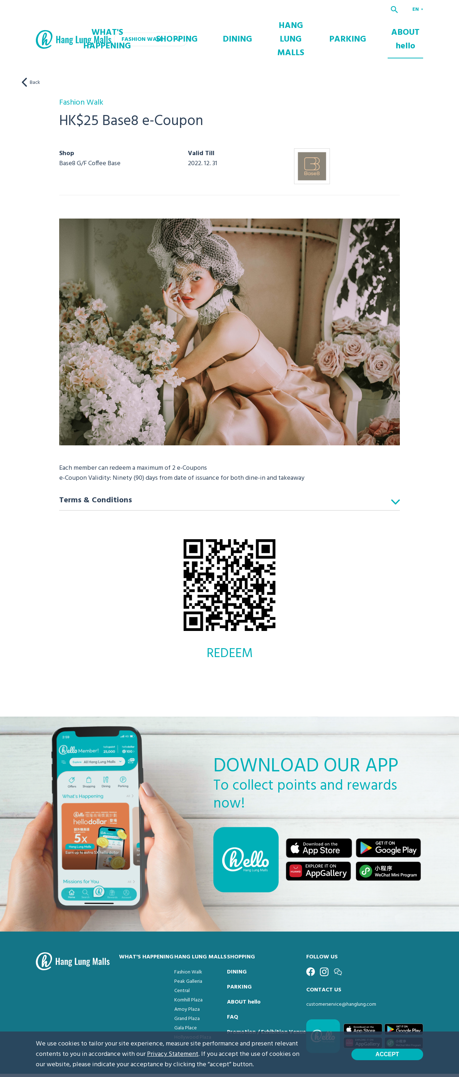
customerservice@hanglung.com (341, 984)
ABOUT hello (413, 29)
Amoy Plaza (187, 989)
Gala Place (185, 1008)
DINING (297, 29)
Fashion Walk (188, 952)
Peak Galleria (188, 961)
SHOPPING (255, 29)
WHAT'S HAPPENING (207, 29)
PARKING (373, 29)
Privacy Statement (172, 1054)
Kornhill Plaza (188, 980)
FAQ (232, 997)
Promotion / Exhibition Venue (266, 1012)
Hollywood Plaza (192, 1017)
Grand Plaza (187, 999)
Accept (387, 1054)
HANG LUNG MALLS (334, 29)
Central (182, 971)
